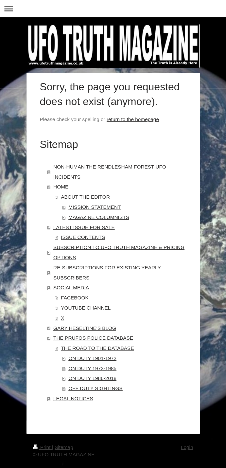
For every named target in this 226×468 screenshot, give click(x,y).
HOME (60, 186)
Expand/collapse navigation (113, 9)
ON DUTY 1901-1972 (92, 358)
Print (42, 447)
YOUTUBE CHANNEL (86, 308)
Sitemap (64, 447)
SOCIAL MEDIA (71, 287)
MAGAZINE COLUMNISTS (98, 217)
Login (187, 447)
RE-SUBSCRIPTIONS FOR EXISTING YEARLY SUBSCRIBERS (107, 272)
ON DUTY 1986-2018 (92, 378)
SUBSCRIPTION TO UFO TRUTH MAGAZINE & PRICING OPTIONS (118, 252)
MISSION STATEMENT (94, 207)
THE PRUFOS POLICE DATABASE (93, 338)
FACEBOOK (75, 297)
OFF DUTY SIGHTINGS (95, 388)
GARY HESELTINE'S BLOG (84, 328)
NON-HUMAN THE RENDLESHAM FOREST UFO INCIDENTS (109, 172)
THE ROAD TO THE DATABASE (97, 348)
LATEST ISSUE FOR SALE (84, 227)
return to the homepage (133, 119)
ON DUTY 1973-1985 (92, 368)
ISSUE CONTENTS (83, 237)
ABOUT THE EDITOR (85, 197)
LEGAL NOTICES (73, 398)
